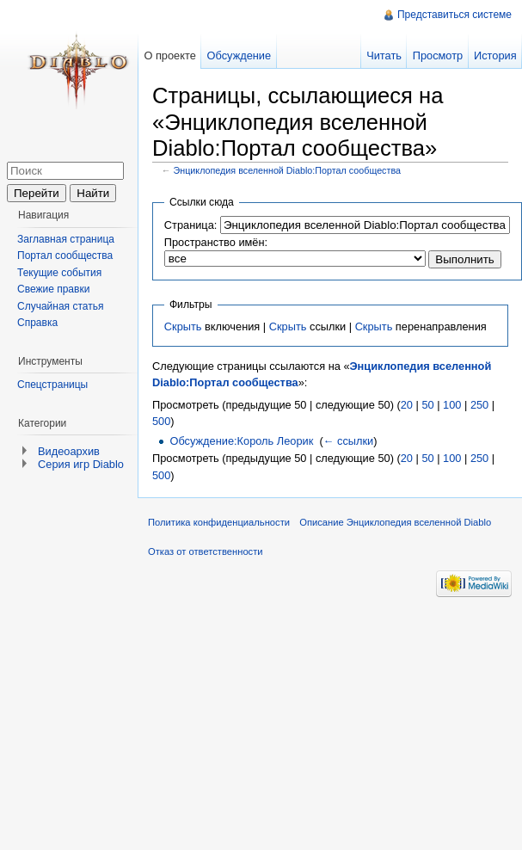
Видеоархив (69, 451)
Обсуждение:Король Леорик (241, 440)
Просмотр (438, 55)
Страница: (191, 225)
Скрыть (183, 326)
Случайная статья (60, 306)
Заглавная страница (65, 239)
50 (427, 404)
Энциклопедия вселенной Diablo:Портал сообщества (287, 170)
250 (479, 404)
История (495, 55)
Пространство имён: (215, 242)
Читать (384, 55)
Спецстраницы (52, 385)
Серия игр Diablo (81, 464)
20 (407, 404)
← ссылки (348, 440)
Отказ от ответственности (205, 551)
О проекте (169, 55)
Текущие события (59, 273)
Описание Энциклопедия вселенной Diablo (395, 522)
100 (452, 404)
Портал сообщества (65, 255)
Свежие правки (53, 289)
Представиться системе (454, 15)
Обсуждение (239, 55)
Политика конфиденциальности (219, 522)
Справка (37, 323)
